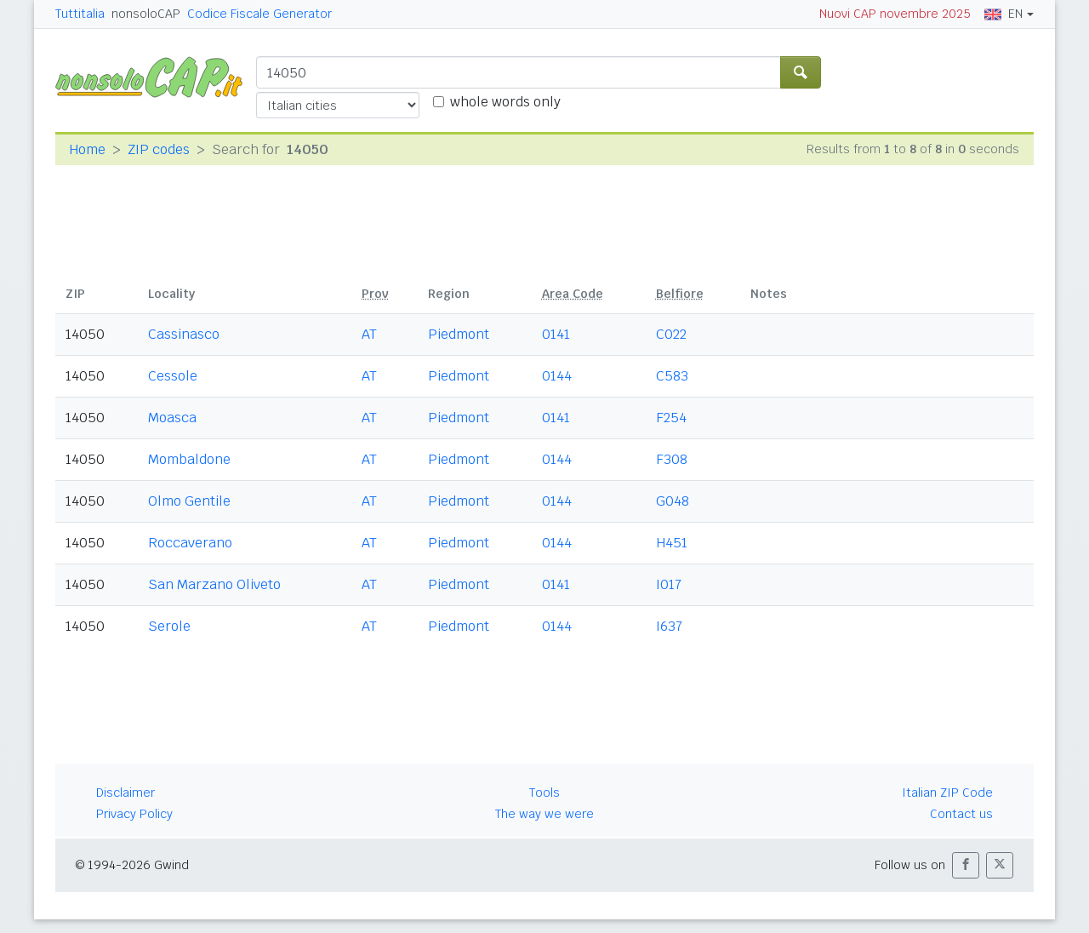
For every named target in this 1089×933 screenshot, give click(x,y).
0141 (556, 334)
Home (87, 149)
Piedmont (458, 334)
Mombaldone (189, 459)
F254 (671, 417)
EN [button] (1003, 13)
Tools (544, 792)
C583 (672, 376)
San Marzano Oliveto (214, 584)
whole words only (505, 102)
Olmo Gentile (189, 501)
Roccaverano (190, 543)
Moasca (172, 417)
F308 (671, 459)
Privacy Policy (134, 813)
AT (369, 334)
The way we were (544, 813)
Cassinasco (184, 334)
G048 (672, 501)
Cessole (172, 376)
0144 (557, 376)
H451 (671, 543)
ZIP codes (159, 149)
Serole (169, 626)
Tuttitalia (80, 13)
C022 (671, 334)
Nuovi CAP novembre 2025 (895, 13)
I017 (668, 584)
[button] (965, 865)
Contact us (961, 813)
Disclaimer (125, 792)
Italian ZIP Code (947, 792)
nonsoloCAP (145, 13)
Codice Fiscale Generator (259, 13)
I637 (669, 626)
